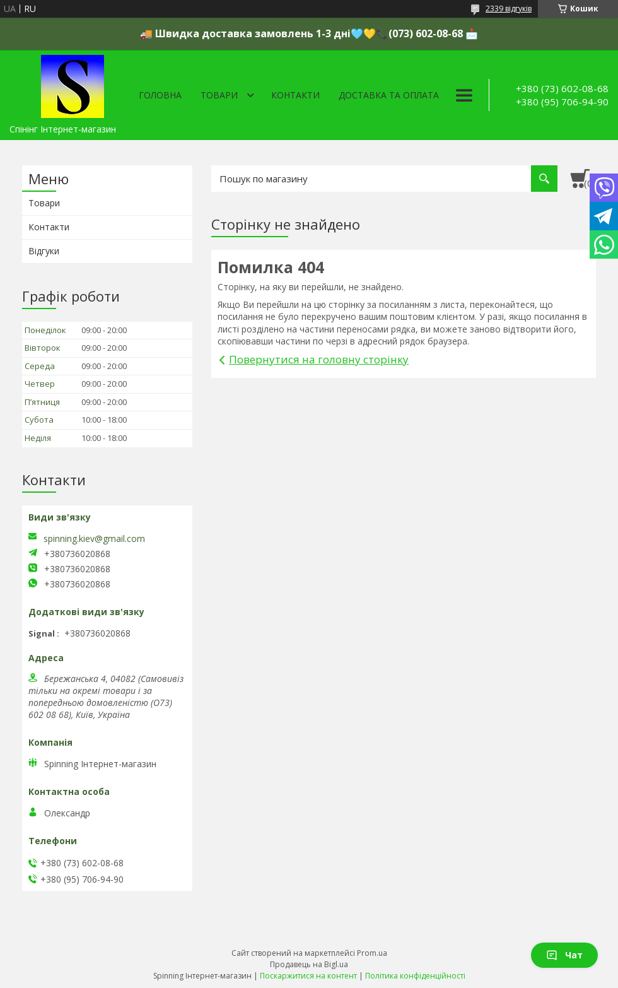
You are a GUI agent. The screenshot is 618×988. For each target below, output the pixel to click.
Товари (219, 95)
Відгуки (43, 251)
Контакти (295, 95)
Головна (160, 95)
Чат (564, 955)
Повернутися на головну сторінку (319, 359)
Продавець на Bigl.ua (309, 964)
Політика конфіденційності (415, 975)
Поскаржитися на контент (308, 975)
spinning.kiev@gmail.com (94, 538)
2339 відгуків (509, 8)
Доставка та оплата (389, 95)
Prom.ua (372, 953)
